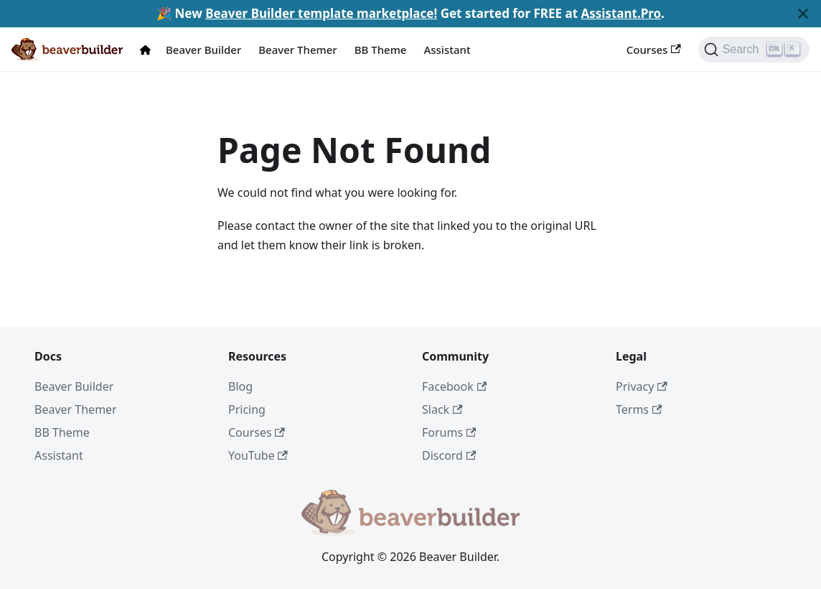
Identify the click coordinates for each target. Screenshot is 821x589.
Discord (449, 455)
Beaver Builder (203, 49)
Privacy (641, 386)
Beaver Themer (297, 49)
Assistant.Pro (621, 13)
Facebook (454, 386)
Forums (449, 432)
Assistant (446, 49)
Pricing (247, 409)
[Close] (803, 13)
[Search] (754, 49)
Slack (442, 409)
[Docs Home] (148, 50)
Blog (240, 386)
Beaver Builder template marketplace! (321, 13)
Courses (654, 49)
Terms (639, 409)
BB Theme (381, 49)
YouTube (258, 455)
